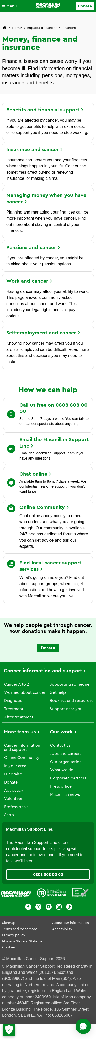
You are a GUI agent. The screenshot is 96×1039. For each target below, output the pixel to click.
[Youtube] (49, 908)
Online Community (21, 758)
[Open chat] (83, 1026)
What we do (61, 770)
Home (17, 28)
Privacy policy (13, 935)
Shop (9, 815)
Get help (58, 692)
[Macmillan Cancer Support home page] (4, 28)
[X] (38, 908)
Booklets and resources (71, 701)
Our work (61, 731)
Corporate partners (68, 778)
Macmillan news (65, 794)
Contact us (60, 745)
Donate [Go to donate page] (85, 6)
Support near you (66, 709)
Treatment (13, 709)
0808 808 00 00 (48, 875)
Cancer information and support (43, 670)
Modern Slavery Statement (24, 941)
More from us (20, 731)
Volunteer (13, 799)
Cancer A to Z (16, 684)
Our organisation (66, 762)
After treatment (18, 717)
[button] (10, 6)
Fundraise (13, 774)
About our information (70, 923)
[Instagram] (59, 908)
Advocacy (13, 790)
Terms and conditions (19, 929)
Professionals (16, 807)
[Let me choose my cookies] (9, 1030)
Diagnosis (13, 701)
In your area (15, 766)
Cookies (8, 947)
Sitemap (8, 923)
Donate (11, 782)
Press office (61, 786)
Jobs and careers (65, 754)
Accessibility (62, 929)
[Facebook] (28, 908)
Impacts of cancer (42, 28)
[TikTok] (69, 908)
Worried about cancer (25, 692)
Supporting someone (69, 684)
